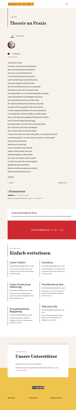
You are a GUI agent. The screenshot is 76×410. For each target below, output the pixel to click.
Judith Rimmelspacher (52, 310)
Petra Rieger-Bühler (19, 266)
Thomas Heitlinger (18, 290)
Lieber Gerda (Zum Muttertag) (20, 286)
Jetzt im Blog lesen (40, 230)
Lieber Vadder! (18, 262)
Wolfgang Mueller (18, 315)
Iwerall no (47, 262)
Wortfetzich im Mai (52, 284)
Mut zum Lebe (49, 306)
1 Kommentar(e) (12, 57)
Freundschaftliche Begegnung (19, 310)
